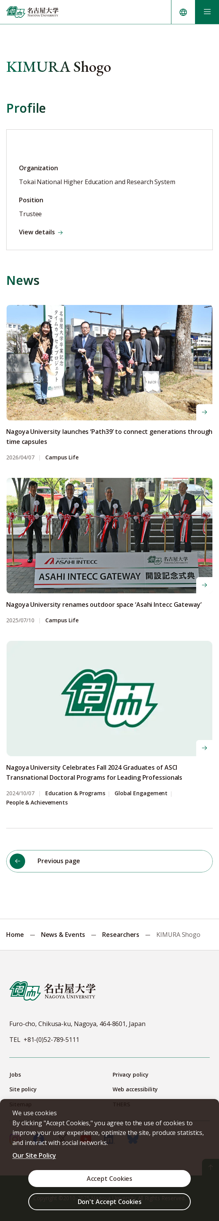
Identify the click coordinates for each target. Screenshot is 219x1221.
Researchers (120, 934)
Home (15, 934)
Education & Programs (75, 793)
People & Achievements (37, 802)
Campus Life (62, 457)
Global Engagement (141, 793)
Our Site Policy (34, 1155)
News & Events (63, 934)
